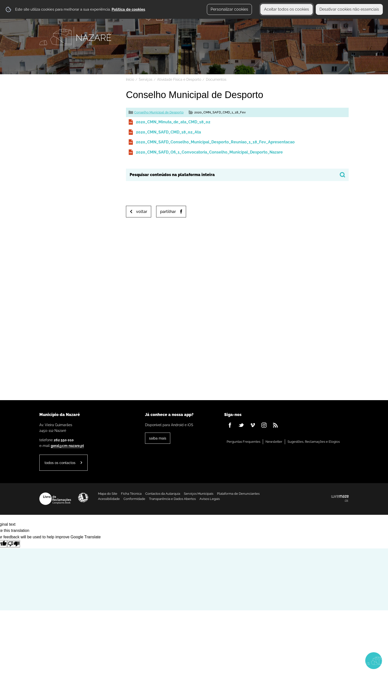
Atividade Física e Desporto (179, 79)
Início (130, 79)
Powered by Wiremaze (340, 498)
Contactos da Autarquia (162, 493)
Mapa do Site (107, 493)
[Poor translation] (13, 544)
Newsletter (274, 441)
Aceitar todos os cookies (286, 9)
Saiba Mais (157, 438)
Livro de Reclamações (55, 499)
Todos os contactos (60, 463)
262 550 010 (64, 440)
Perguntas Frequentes (243, 441)
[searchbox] (237, 175)
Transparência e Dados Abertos (172, 499)
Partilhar (168, 211)
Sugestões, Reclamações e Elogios (314, 441)
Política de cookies (128, 9)
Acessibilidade (83, 497)
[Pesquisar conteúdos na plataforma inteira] (342, 175)
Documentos (216, 79)
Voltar (141, 211)
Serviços (145, 79)
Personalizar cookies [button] (229, 9)
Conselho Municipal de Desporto (159, 112)
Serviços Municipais (198, 493)
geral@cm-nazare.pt (67, 445)
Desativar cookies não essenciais (349, 9)
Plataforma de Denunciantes (238, 493)
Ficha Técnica (131, 493)
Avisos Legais (209, 499)
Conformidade (134, 499)
